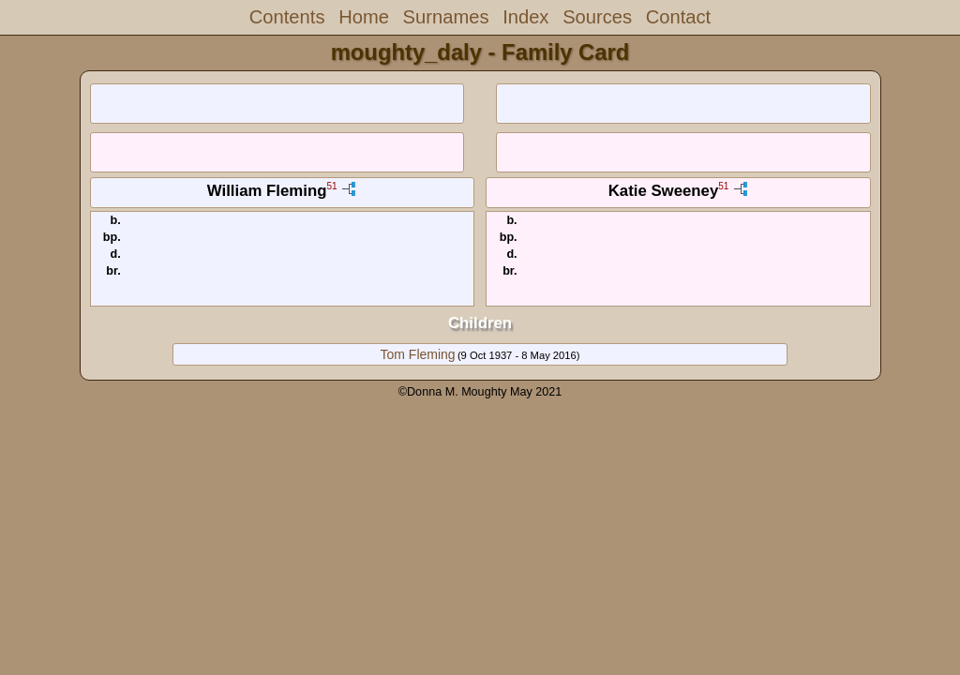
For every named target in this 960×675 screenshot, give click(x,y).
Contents (287, 17)
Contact (678, 17)
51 (331, 187)
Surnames (446, 17)
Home (363, 17)
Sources (597, 17)
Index (525, 17)
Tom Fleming (418, 354)
